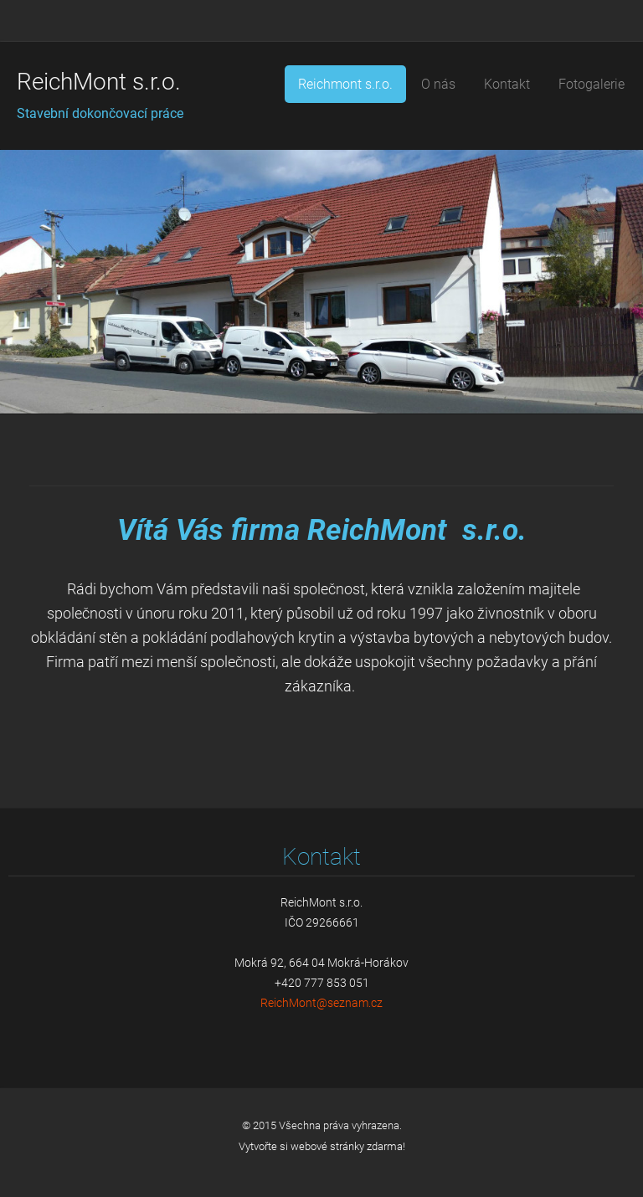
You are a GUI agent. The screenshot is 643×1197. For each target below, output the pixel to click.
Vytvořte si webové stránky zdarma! (322, 1146)
